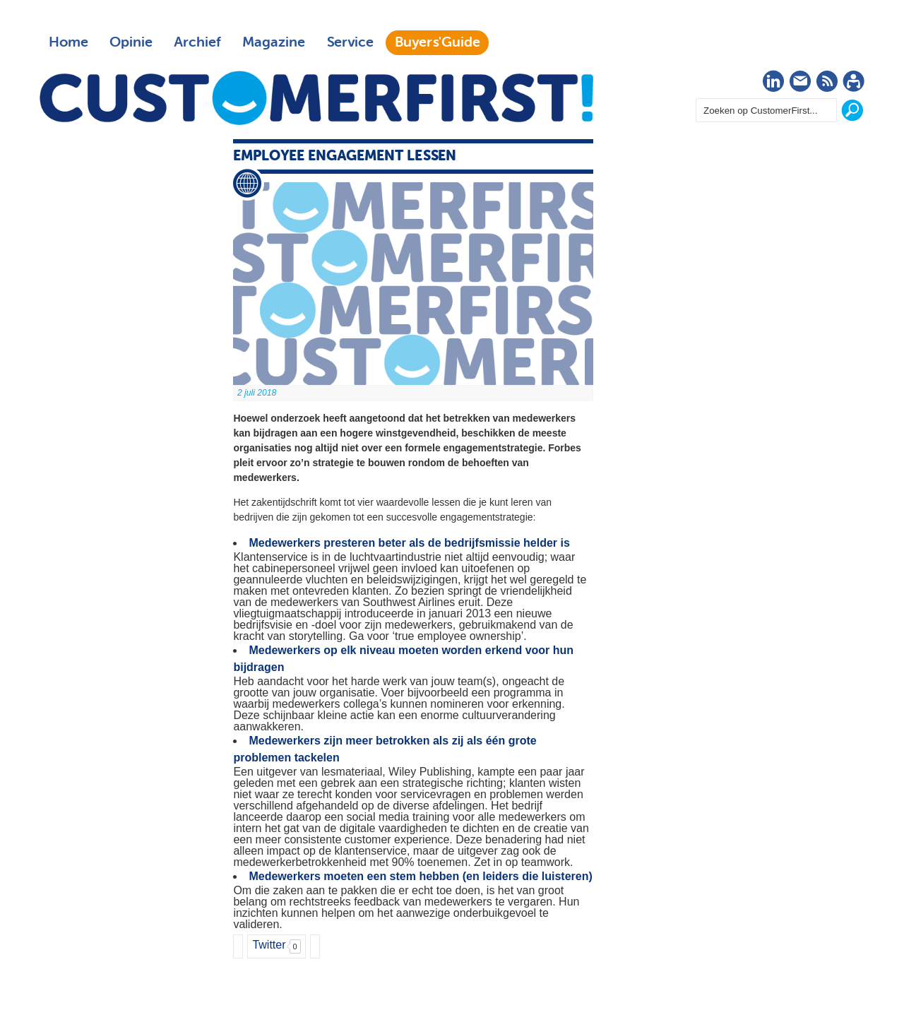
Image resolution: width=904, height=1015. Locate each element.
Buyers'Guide (437, 42)
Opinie (131, 42)
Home (68, 42)
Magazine (273, 42)
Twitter (268, 945)
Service (350, 42)
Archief (197, 42)
